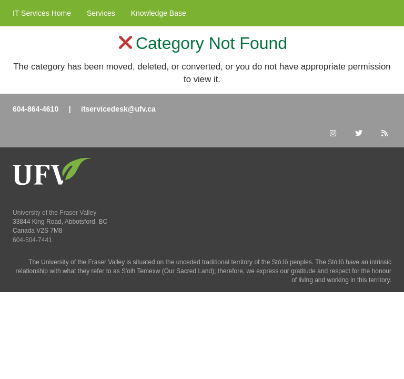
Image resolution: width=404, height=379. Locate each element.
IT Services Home (42, 13)
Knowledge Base (158, 13)
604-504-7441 (32, 240)
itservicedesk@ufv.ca (118, 109)
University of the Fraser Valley (54, 212)
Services (101, 13)
